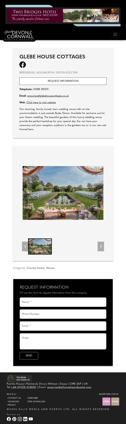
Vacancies (13, 402)
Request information (63, 81)
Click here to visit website (41, 102)
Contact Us (14, 398)
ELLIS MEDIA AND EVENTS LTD (44, 409)
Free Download (36, 402)
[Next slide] (101, 246)
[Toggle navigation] (115, 34)
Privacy (12, 405)
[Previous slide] (25, 246)
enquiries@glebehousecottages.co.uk (48, 96)
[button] (40, 246)
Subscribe (32, 398)
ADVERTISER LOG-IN (108, 394)
